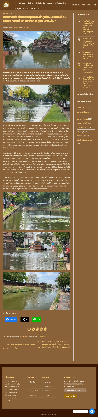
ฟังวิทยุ (30, 3)
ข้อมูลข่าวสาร (21, 8)
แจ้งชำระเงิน (60, 3)
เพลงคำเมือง (81, 135)
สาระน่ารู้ (80, 131)
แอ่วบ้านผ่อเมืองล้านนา (85, 140)
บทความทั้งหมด (82, 127)
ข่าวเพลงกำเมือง (83, 123)
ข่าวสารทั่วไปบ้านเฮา (84, 112)
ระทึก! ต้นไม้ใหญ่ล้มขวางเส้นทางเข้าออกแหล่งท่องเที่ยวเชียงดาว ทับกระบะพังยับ (88, 82)
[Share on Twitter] (33, 329)
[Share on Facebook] (29, 329)
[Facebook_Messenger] (92, 411)
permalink (42, 337)
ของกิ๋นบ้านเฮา (82, 107)
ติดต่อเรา (34, 8)
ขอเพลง (50, 3)
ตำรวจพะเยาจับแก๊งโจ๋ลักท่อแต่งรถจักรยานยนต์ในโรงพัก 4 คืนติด (88, 43)
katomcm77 (27, 27)
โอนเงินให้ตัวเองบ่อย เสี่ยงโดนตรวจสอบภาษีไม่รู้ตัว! (88, 55)
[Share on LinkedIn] (45, 329)
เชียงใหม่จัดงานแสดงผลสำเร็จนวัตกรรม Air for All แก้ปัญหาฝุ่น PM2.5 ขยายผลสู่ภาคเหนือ (88, 27)
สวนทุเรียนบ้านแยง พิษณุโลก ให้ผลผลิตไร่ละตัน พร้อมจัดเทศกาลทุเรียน (88, 68)
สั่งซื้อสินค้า (40, 3)
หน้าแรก (20, 3)
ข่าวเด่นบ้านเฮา (8, 14)
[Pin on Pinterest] (41, 329)
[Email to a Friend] (37, 329)
